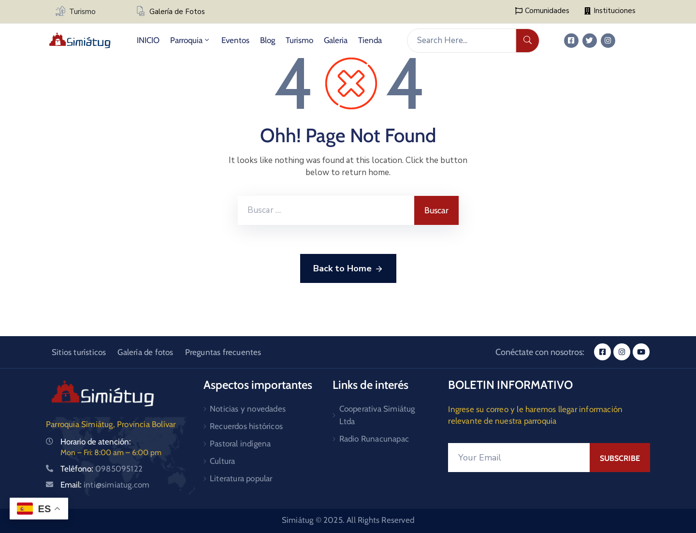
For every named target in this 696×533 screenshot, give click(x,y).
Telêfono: (101, 469)
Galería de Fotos (177, 11)
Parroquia (190, 40)
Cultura (222, 461)
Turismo (82, 11)
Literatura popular (241, 478)
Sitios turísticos (79, 352)
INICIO (148, 40)
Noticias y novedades (248, 409)
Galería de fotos (145, 352)
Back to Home (348, 269)
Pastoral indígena (240, 443)
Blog (267, 40)
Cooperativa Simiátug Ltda (377, 415)
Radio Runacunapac (374, 439)
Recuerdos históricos (246, 426)
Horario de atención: (95, 441)
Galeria (336, 40)
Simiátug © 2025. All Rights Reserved (348, 520)
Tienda (370, 40)
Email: (104, 484)
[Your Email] (519, 457)
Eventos (235, 40)
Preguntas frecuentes (223, 352)
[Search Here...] (461, 41)
